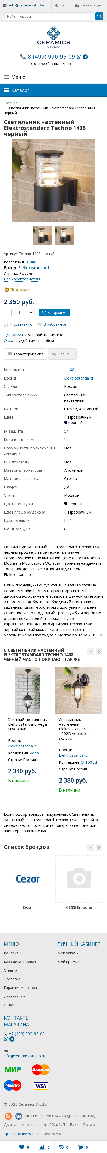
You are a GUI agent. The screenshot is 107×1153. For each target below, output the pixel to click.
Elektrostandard (33, 267)
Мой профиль (69, 961)
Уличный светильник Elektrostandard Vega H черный (27, 724)
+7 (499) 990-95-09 (27, 1033)
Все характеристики (22, 278)
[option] (42, 235)
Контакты (12, 952)
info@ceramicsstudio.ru (28, 5)
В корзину (53, 312)
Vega (34, 752)
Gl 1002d (89, 762)
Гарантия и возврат (21, 987)
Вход (61, 5)
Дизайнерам (14, 996)
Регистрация (88, 5)
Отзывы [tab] (62, 353)
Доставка (12, 334)
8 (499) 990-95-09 (51, 56)
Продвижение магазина (24, 1133)
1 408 (31, 261)
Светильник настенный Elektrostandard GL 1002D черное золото (76, 728)
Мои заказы (67, 952)
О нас (9, 1004)
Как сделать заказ (20, 961)
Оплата (10, 340)
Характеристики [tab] (25, 353)
